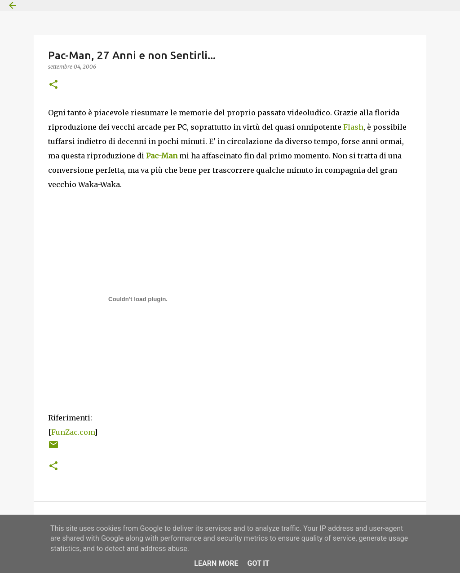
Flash (353, 126)
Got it (258, 563)
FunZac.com (72, 432)
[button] (53, 85)
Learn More (216, 563)
